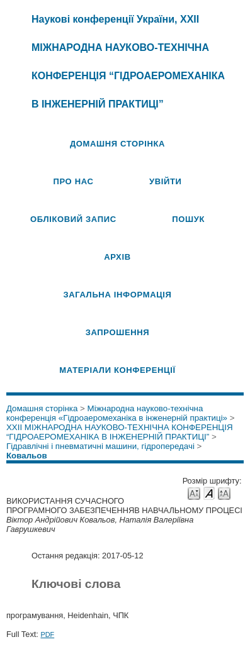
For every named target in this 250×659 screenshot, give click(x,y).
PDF (47, 634)
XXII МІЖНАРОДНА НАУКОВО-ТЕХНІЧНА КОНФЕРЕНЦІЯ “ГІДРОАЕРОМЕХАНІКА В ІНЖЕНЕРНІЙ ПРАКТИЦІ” (119, 432)
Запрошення (118, 332)
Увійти (165, 181)
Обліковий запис (73, 219)
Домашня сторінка (117, 143)
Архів (117, 257)
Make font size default (209, 492)
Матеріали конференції (117, 370)
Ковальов (26, 455)
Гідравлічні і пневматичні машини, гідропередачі (100, 446)
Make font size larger (224, 492)
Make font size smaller (194, 492)
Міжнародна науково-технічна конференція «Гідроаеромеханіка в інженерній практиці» (116, 413)
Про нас (73, 181)
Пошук (188, 219)
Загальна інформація (117, 294)
